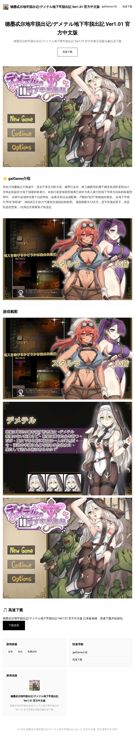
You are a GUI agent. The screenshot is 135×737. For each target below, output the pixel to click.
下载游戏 (14, 625)
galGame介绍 (109, 6)
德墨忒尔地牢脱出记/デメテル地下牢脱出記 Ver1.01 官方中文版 (51, 7)
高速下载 (127, 6)
